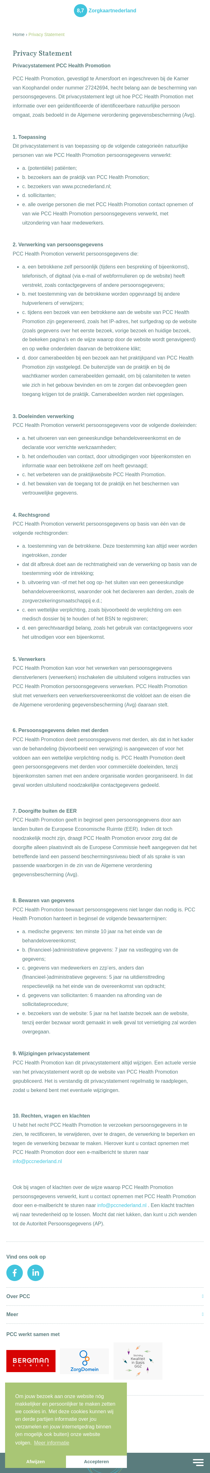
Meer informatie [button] (51, 1442)
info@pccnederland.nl (37, 1161)
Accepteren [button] (96, 1461)
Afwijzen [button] (35, 1461)
